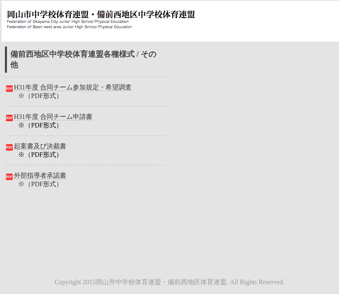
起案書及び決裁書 (35, 146)
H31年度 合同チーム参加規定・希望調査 (68, 87)
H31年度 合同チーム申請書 (48, 116)
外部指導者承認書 (35, 175)
